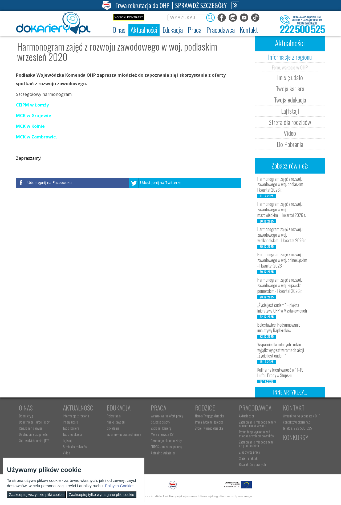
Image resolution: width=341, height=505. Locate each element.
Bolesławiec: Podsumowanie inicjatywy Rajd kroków (279, 328)
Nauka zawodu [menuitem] (116, 422)
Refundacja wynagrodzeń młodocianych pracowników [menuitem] (256, 433)
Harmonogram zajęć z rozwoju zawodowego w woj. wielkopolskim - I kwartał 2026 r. (281, 235)
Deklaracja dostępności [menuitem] (33, 434)
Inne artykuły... (290, 392)
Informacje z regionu (290, 56)
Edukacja (119, 407)
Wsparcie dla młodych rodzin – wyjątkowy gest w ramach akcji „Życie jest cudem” (280, 350)
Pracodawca (255, 407)
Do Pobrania (290, 144)
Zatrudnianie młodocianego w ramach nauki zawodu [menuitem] (257, 423)
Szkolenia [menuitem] (113, 428)
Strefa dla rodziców (290, 122)
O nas (26, 407)
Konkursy (295, 437)
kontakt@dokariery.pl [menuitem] (297, 422)
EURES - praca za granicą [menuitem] (166, 446)
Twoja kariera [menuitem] (71, 428)
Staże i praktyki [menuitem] (248, 458)
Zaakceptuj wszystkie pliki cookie (36, 494)
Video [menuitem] (66, 452)
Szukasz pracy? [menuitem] (160, 422)
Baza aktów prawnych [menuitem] (252, 464)
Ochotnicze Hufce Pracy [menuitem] (34, 422)
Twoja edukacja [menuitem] (72, 434)
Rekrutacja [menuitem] (114, 415)
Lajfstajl (290, 111)
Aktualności (79, 407)
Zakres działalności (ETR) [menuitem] (35, 440)
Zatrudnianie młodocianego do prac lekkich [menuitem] (256, 443)
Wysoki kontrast (129, 17)
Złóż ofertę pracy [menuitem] (249, 452)
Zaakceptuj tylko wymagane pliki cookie (101, 494)
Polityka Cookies (120, 485)
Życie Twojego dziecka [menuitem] (209, 428)
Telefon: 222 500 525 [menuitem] (297, 428)
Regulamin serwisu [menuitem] (31, 428)
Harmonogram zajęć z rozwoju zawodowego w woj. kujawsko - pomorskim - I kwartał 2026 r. (280, 285)
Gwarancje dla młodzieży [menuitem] (166, 440)
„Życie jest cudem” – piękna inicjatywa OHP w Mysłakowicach (282, 308)
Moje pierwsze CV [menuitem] (162, 434)
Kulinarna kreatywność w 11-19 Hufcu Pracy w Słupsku (280, 373)
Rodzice (205, 407)
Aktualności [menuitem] (246, 415)
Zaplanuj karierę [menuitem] (161, 428)
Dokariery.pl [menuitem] (26, 415)
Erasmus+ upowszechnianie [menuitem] (124, 434)
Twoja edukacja (290, 99)
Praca (158, 407)
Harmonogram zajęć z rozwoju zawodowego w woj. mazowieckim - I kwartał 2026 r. (281, 209)
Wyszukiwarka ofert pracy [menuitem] (167, 415)
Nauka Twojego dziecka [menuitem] (209, 415)
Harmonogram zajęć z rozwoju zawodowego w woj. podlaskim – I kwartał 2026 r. (281, 184)
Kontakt (294, 407)
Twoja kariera (290, 88)
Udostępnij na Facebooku (49, 182)
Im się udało (290, 77)
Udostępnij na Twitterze (160, 182)
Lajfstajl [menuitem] (67, 440)
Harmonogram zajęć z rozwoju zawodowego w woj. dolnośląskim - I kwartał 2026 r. (282, 260)
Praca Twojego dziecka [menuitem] (209, 422)
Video (290, 133)
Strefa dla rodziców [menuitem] (75, 446)
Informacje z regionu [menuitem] (76, 415)
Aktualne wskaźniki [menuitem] (163, 452)
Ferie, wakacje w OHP (290, 67)
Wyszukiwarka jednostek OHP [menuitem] (301, 415)
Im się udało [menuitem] (70, 422)
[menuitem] (119, 30)
